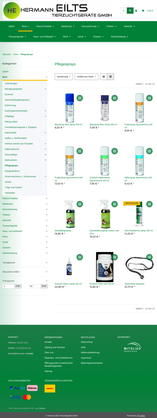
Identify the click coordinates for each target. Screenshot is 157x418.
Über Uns (49, 352)
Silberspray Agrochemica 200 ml (138, 179)
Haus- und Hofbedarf (12, 231)
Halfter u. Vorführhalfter (16, 138)
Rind (4, 77)
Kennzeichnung (9, 209)
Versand (42, 408)
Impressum (86, 358)
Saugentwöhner (12, 171)
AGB (83, 347)
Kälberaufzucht (12, 149)
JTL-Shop (141, 416)
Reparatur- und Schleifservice (58, 358)
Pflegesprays (11, 165)
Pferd (4, 236)
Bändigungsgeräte (13, 89)
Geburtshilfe (10, 132)
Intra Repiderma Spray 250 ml (139, 230)
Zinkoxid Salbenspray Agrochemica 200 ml (100, 179)
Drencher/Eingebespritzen (17, 100)
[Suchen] (123, 10)
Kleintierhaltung (9, 253)
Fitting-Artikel (11, 122)
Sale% (5, 71)
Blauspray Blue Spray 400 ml (103, 124)
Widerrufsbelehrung (90, 352)
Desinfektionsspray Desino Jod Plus (104, 232)
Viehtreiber (10, 193)
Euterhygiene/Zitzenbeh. (16, 111)
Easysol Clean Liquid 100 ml (68, 284)
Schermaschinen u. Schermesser (20, 176)
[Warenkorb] (147, 10)
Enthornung (10, 105)
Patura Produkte (10, 198)
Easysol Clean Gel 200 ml (102, 284)
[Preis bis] (34, 286)
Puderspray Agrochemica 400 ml (69, 179)
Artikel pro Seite (85, 76)
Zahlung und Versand (55, 347)
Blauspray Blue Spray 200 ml (68, 124)
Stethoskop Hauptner (135, 284)
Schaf (5, 242)
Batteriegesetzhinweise (92, 363)
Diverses (9, 94)
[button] (136, 10)
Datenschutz (87, 342)
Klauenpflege (11, 154)
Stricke (8, 182)
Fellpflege (9, 116)
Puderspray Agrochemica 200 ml (138, 126)
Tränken (6, 215)
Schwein (6, 247)
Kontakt (29, 353)
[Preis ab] (8, 286)
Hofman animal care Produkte (19, 143)
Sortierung (62, 76)
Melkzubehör (11, 160)
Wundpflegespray (63, 230)
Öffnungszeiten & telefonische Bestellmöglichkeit (59, 364)
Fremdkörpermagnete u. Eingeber (21, 127)
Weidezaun (7, 204)
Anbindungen (11, 83)
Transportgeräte (9, 226)
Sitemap (48, 371)
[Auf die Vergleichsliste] (79, 98)
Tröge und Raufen (13, 187)
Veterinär (6, 220)
